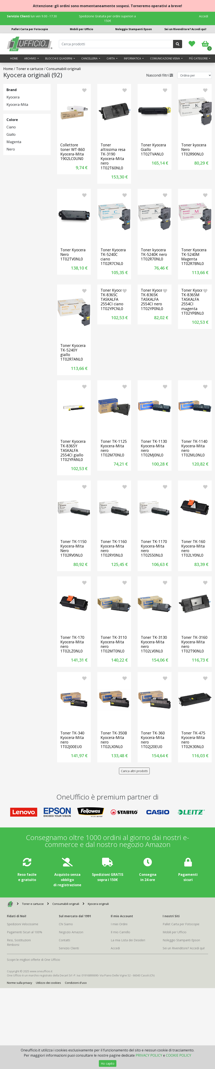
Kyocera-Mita (17, 104)
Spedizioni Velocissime (22, 924)
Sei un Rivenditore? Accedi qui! (185, 29)
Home (14, 58)
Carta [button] (111, 58)
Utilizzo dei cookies (48, 983)
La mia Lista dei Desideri (128, 940)
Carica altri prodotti (134, 771)
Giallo (11, 134)
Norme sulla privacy (19, 983)
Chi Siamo (66, 924)
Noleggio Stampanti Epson (133, 29)
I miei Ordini (119, 924)
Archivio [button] (30, 58)
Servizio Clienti (69, 948)
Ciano (11, 127)
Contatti (64, 940)
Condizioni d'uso (76, 983)
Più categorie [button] (198, 58)
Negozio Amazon (71, 932)
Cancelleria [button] (89, 58)
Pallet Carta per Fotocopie (29, 29)
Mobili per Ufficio (81, 29)
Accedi (203, 16)
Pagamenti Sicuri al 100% (24, 932)
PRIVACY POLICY (149, 1055)
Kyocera (12, 97)
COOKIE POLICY (178, 1055)
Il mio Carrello (120, 932)
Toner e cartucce (29, 68)
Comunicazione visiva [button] (165, 58)
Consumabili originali (63, 68)
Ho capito (107, 1063)
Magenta (13, 141)
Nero (10, 149)
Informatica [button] (133, 58)
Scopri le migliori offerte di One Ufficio (33, 960)
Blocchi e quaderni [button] (59, 58)
